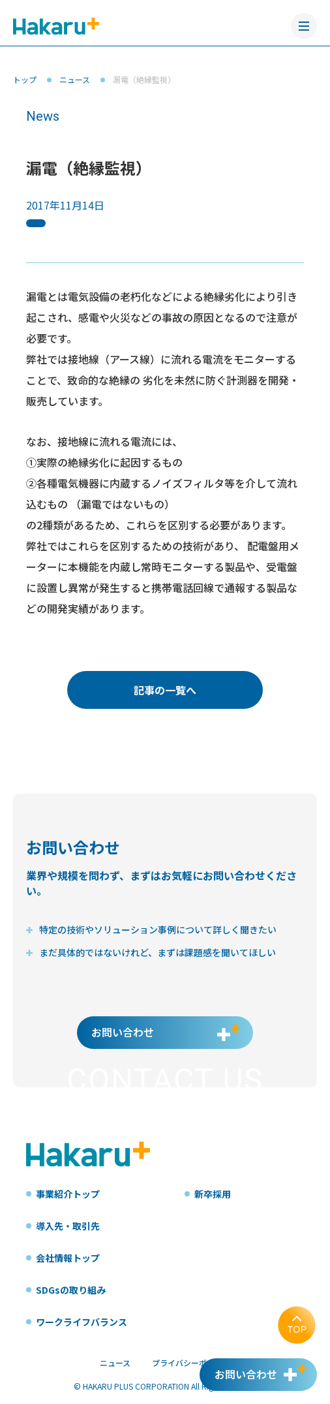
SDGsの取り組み (71, 1289)
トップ (25, 79)
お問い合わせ (122, 1032)
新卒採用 (212, 1193)
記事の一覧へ (165, 690)
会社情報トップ (68, 1257)
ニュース (74, 79)
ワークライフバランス (81, 1321)
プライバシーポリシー (191, 1362)
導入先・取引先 (68, 1225)
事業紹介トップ (68, 1193)
